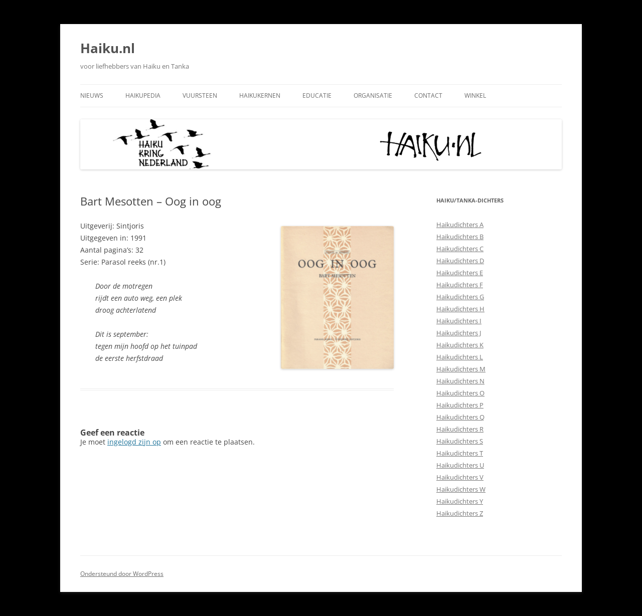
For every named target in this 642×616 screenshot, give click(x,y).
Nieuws (91, 95)
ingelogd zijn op (134, 442)
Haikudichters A (460, 224)
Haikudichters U (460, 465)
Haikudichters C (460, 248)
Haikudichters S (459, 441)
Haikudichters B (460, 236)
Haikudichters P (460, 404)
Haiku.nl (107, 48)
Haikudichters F (459, 284)
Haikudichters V (460, 477)
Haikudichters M (461, 368)
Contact (428, 95)
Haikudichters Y (459, 501)
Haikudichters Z (459, 513)
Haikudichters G (460, 296)
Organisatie (373, 95)
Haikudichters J (458, 332)
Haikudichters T (459, 453)
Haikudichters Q (460, 417)
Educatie (317, 95)
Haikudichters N (460, 380)
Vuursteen (200, 95)
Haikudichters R (460, 429)
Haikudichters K (460, 344)
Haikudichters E (459, 272)
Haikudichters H (460, 308)
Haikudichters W (461, 489)
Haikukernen (259, 95)
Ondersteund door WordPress (122, 573)
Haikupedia (142, 95)
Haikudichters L (459, 356)
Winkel (475, 95)
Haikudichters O (460, 392)
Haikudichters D (460, 260)
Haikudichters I (459, 320)
